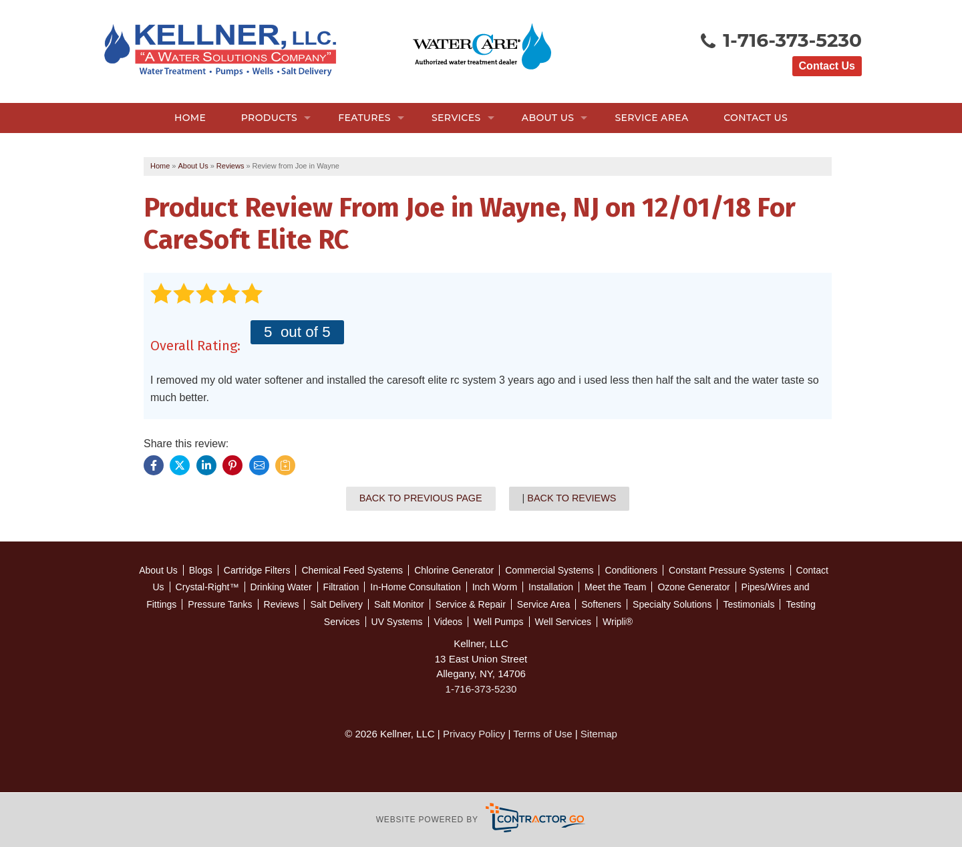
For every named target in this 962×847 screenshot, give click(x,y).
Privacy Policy (474, 733)
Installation (550, 587)
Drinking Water (281, 587)
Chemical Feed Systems (352, 570)
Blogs (200, 570)
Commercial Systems (549, 570)
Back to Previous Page (420, 498)
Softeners (601, 604)
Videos (448, 621)
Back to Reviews (571, 498)
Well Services (563, 621)
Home (190, 118)
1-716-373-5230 (780, 41)
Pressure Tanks (220, 604)
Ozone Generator (693, 587)
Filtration (341, 587)
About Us (548, 118)
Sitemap (599, 733)
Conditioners (631, 570)
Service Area (651, 118)
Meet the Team (615, 587)
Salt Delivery (336, 604)
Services (456, 118)
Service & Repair (471, 604)
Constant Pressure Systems (727, 570)
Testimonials (748, 604)
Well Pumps (498, 621)
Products (269, 118)
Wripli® (618, 621)
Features (364, 118)
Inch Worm (494, 587)
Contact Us (827, 66)
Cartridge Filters (257, 570)
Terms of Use (542, 733)
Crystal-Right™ (207, 587)
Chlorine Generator (454, 570)
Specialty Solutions (672, 604)
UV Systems (397, 621)
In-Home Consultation (415, 587)
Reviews (281, 604)
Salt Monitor (399, 604)
